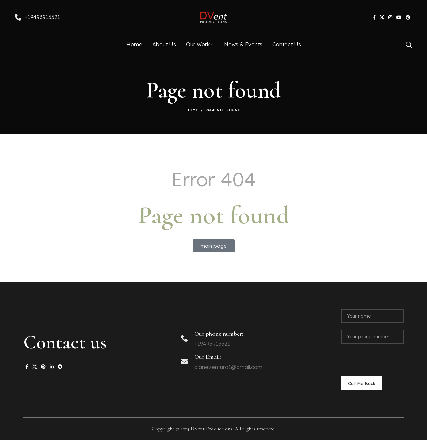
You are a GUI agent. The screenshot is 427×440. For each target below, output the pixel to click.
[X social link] (382, 18)
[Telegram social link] (60, 366)
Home (192, 110)
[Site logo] (213, 17)
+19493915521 (42, 18)
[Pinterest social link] (408, 18)
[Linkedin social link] (52, 366)
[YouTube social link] (399, 18)
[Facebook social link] (374, 18)
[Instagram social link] (390, 18)
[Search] (409, 46)
